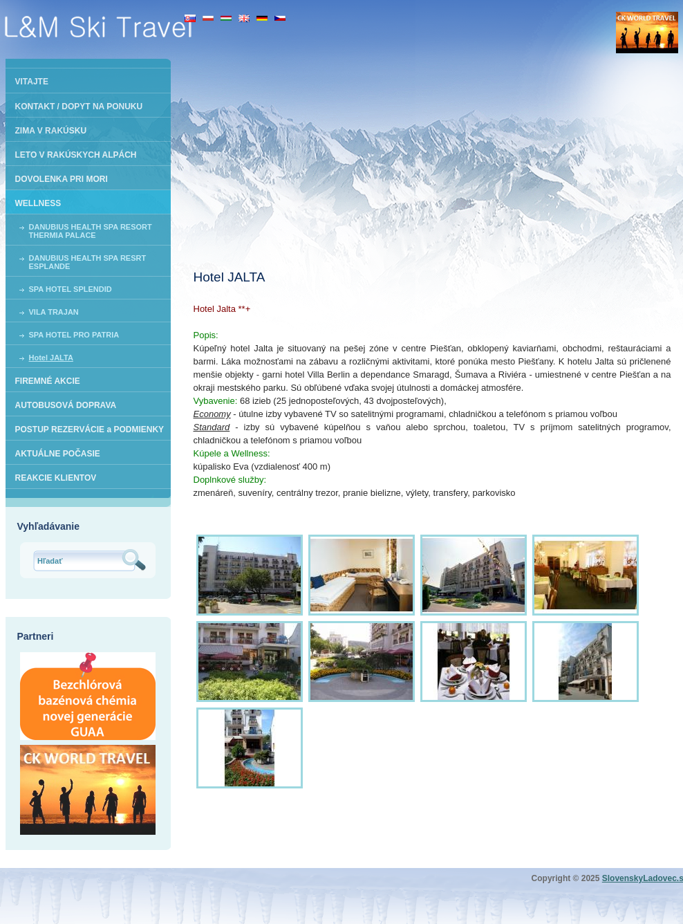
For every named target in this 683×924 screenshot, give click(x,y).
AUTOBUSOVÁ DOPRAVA (66, 405)
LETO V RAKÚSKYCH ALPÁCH (76, 155)
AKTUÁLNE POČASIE (57, 454)
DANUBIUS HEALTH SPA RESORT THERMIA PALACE (90, 231)
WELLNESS (38, 203)
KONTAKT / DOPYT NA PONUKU (79, 106)
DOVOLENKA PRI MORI (61, 179)
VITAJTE (31, 81)
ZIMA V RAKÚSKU (51, 131)
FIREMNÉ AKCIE (47, 381)
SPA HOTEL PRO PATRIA (74, 335)
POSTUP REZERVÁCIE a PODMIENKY (90, 429)
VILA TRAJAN (54, 312)
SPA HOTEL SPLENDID (70, 289)
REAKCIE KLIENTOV (56, 478)
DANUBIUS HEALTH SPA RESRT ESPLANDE (88, 262)
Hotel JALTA (51, 357)
